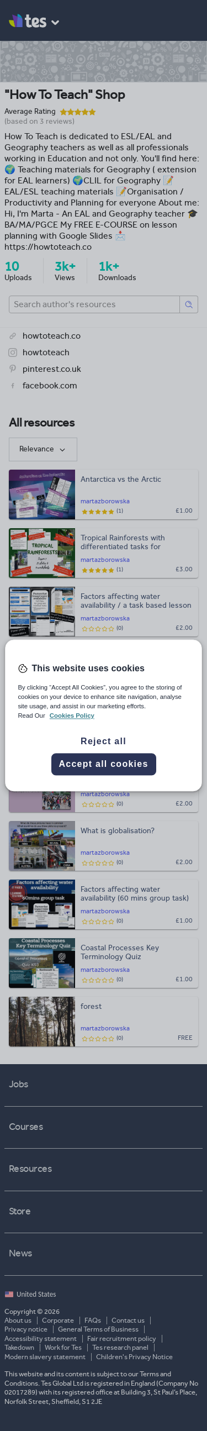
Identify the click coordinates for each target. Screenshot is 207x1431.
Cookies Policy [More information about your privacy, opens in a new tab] (72, 716)
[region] (103, 715)
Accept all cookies (103, 764)
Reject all (103, 741)
